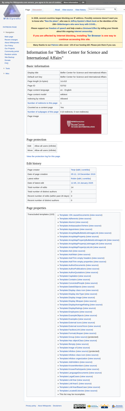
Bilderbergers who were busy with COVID (76, 24)
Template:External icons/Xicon (73, 326)
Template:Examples (68, 319)
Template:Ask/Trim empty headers (75, 258)
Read (57, 10)
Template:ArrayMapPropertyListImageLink (79, 243)
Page (27, 10)
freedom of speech (57, 28)
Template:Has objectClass (71, 340)
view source (96, 215)
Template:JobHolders (69, 362)
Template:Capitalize (68, 276)
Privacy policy (31, 406)
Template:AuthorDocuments (72, 265)
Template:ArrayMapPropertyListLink (76, 247)
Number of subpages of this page (43, 112)
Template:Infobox (67, 351)
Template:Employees (69, 312)
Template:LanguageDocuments (74, 373)
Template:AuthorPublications (72, 269)
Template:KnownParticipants (72, 369)
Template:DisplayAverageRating (74, 304)
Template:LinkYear (68, 380)
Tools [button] (8, 68)
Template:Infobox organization (73, 358)
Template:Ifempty (67, 344)
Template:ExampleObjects (71, 315)
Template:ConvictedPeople (71, 283)
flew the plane (51, 21)
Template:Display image (70, 297)
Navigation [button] (10, 32)
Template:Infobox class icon (72, 355)
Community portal (12, 51)
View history (80, 10)
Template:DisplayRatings (71, 308)
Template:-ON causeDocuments (74, 215)
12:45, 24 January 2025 (82, 183)
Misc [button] (7, 73)
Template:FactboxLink (69, 329)
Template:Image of (68, 347)
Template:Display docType (71, 294)
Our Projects (10, 48)
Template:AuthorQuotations (72, 272)
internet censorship (83, 31)
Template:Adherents (68, 218)
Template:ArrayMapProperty (72, 236)
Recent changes (11, 40)
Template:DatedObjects (70, 286)
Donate (8, 60)
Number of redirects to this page (43, 103)
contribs (85, 170)
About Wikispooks (12, 43)
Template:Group (66, 337)
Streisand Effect (90, 28)
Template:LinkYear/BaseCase (73, 387)
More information (71, 2)
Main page (9, 37)
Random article (11, 54)
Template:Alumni (67, 222)
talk (78, 170)
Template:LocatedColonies (71, 390)
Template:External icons (70, 322)
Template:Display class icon (72, 290)
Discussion (37, 10)
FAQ (6, 63)
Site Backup (9, 57)
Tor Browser (94, 35)
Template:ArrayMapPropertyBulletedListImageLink (82, 240)
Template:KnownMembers (71, 365)
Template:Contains (68, 279)
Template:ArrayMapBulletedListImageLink (78, 233)
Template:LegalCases (69, 376)
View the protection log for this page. (44, 156)
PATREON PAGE (10, 27)
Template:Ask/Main (68, 254)
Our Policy (9, 46)
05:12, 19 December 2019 (83, 174)
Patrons (54, 45)
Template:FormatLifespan (71, 333)
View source (67, 10)
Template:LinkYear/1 (68, 383)
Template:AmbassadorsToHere (73, 225)
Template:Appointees (69, 229)
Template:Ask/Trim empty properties (76, 261)
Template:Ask (65, 251)
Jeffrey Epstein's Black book (83, 21)
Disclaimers (57, 406)
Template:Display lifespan (71, 301)
